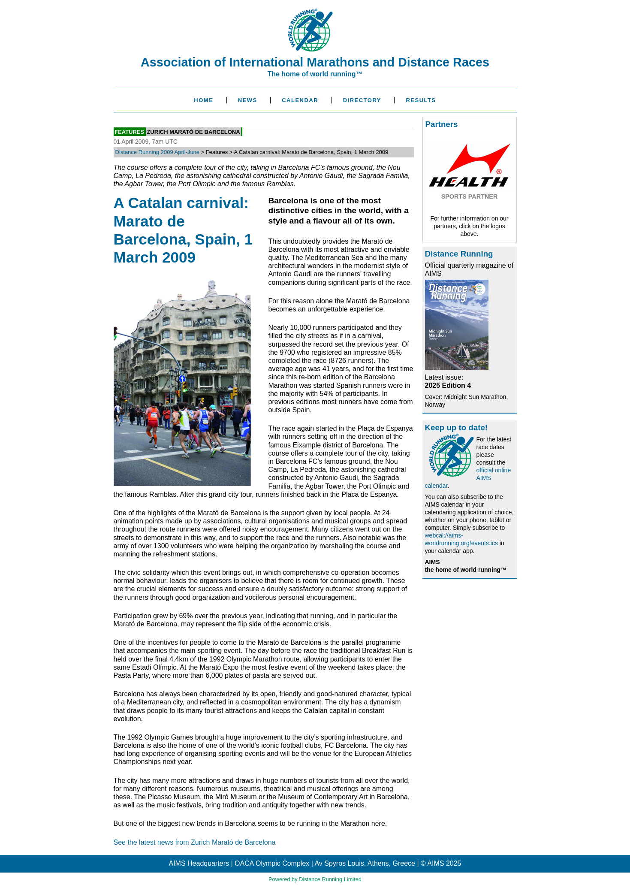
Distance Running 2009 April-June (157, 152)
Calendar (300, 100)
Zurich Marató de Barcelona (193, 131)
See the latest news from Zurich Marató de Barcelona (195, 842)
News (247, 100)
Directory (362, 100)
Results (421, 100)
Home (203, 100)
